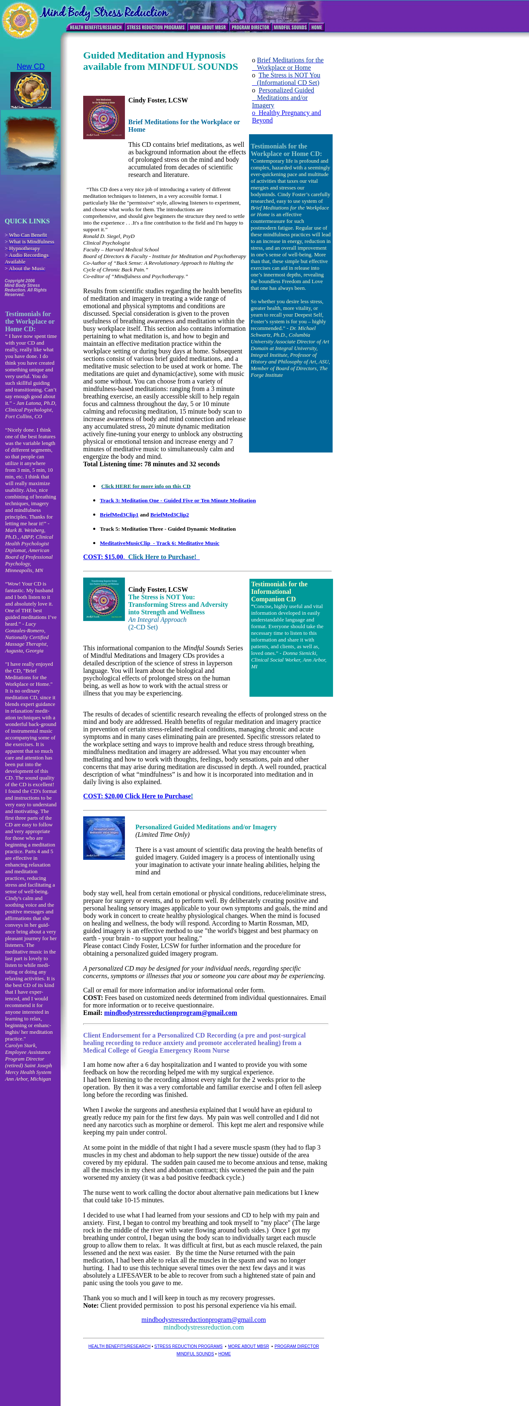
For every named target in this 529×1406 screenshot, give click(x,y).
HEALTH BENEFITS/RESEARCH (120, 1346)
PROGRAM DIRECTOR (297, 1346)
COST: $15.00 (103, 556)
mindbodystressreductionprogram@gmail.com (170, 1012)
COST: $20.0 (101, 796)
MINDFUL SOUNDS (195, 1354)
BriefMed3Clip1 (119, 514)
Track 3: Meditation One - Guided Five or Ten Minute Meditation (178, 500)
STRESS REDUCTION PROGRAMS (188, 1346)
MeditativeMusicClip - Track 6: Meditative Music (159, 543)
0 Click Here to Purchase (155, 796)
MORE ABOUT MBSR (248, 1346)
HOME (224, 1354)
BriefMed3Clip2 (169, 514)
